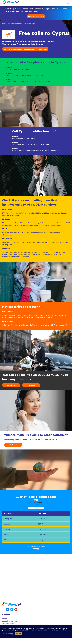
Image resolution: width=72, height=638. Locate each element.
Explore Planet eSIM (36, 16)
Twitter (11, 609)
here (17, 215)
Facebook (7, 609)
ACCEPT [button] (18, 633)
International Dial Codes (10, 621)
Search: (36, 505)
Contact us (11, 385)
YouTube (15, 609)
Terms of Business (8, 623)
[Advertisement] (36, 575)
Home (4, 24)
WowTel (10, 2)
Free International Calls (15, 24)
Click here (13, 445)
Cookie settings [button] (8, 634)
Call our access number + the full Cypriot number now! (25, 49)
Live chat (31, 385)
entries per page (36, 502)
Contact (4, 619)
